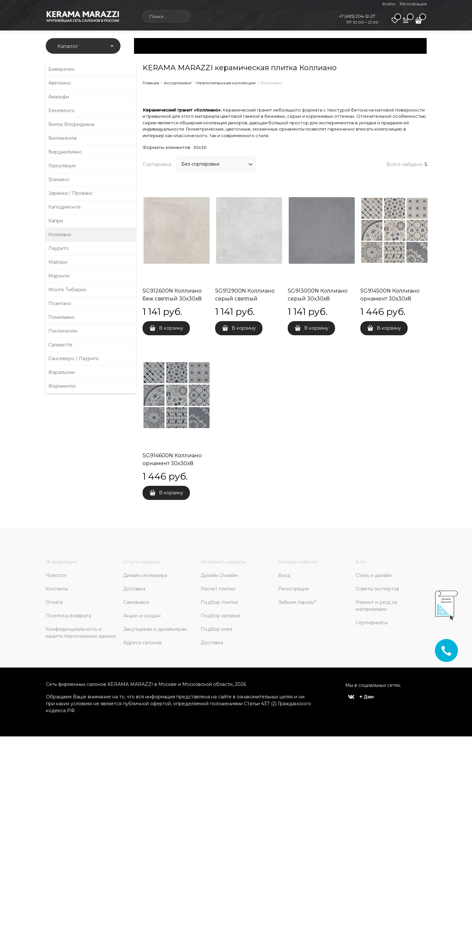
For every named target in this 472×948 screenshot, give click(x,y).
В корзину (171, 328)
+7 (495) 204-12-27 (357, 16)
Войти (388, 3)
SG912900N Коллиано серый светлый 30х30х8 (245, 299)
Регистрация (413, 3)
